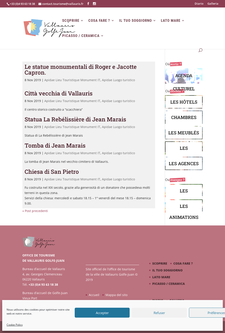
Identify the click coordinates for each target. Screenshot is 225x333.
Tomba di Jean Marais (55, 145)
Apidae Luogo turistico (118, 80)
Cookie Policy (15, 325)
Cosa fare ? (99, 20)
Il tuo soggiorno (135, 20)
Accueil (94, 295)
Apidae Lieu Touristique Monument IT (72, 80)
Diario (199, 3)
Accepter (102, 313)
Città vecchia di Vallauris (59, 93)
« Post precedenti (35, 211)
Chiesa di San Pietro (52, 171)
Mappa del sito (116, 295)
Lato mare (170, 20)
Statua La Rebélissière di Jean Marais (75, 119)
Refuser (159, 313)
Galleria (212, 3)
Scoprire (70, 20)
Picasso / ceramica (81, 36)
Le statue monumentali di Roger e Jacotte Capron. (81, 69)
